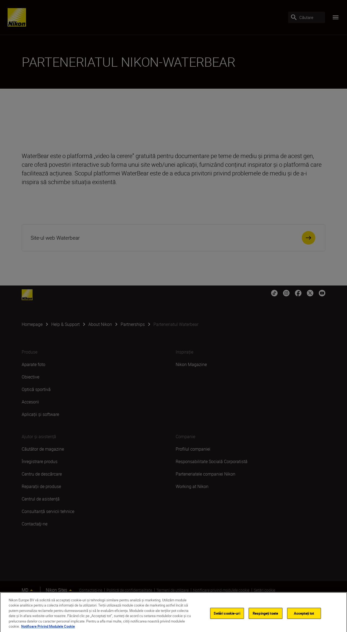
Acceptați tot (304, 618)
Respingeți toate (265, 618)
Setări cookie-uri (227, 618)
